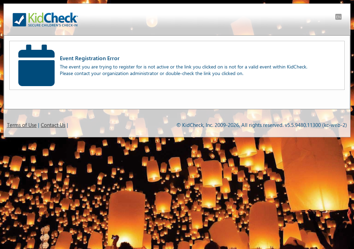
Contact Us (53, 124)
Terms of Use (22, 124)
